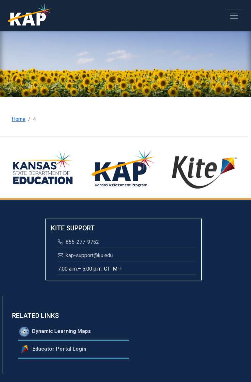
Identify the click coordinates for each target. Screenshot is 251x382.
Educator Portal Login (53, 349)
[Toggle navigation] (234, 15)
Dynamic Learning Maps (55, 331)
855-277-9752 (78, 242)
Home (18, 119)
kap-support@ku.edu (85, 255)
